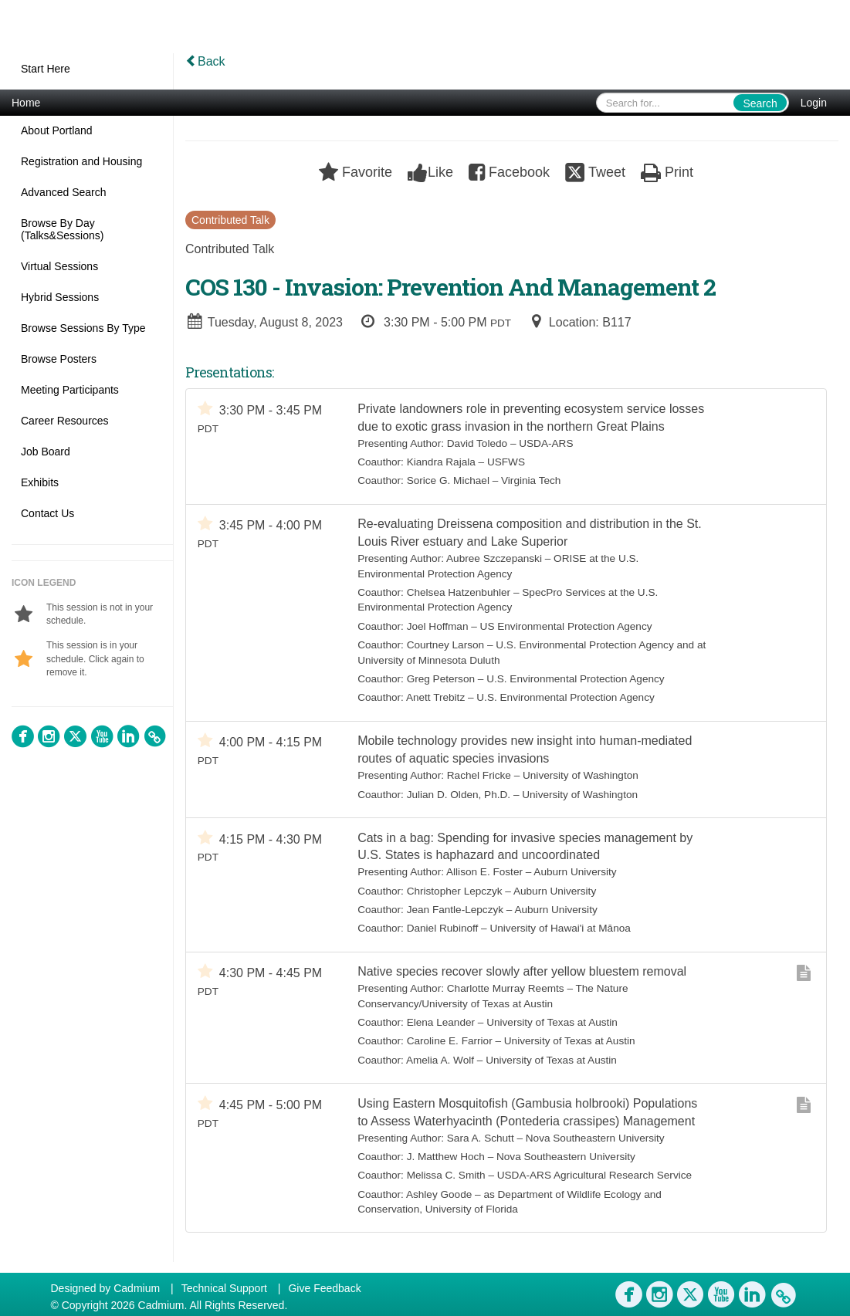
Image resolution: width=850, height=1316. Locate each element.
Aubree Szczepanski (494, 559)
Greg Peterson (441, 679)
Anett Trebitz (435, 698)
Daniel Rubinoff (443, 929)
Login (814, 102)
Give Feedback (324, 1288)
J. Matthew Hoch (446, 1158)
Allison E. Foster (484, 873)
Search (760, 103)
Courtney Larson (446, 645)
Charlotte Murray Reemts (505, 990)
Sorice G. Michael (448, 481)
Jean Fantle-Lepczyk (455, 910)
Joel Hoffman (438, 626)
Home (26, 102)
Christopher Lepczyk (455, 892)
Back (205, 61)
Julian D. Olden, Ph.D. (459, 795)
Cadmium (136, 1288)
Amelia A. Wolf (440, 1061)
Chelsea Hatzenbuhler (459, 593)
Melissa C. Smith (446, 1177)
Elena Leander (441, 1024)
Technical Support (224, 1288)
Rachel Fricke (479, 776)
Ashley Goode (439, 1196)
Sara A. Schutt (480, 1139)
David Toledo (477, 443)
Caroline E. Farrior (450, 1042)
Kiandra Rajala (441, 462)
